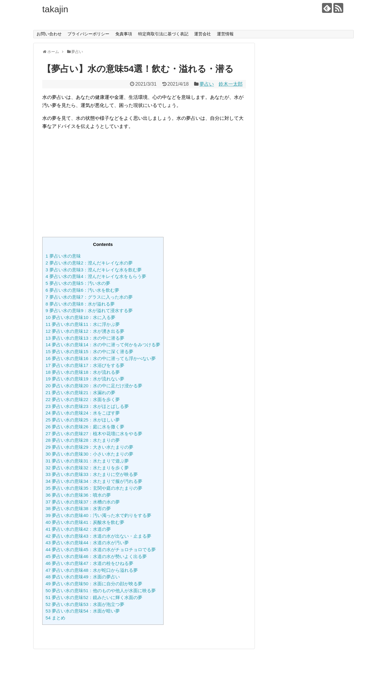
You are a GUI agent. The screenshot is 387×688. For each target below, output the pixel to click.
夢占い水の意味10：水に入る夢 (80, 317)
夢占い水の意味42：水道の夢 (78, 529)
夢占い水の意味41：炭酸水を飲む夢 (85, 522)
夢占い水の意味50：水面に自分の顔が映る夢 (94, 583)
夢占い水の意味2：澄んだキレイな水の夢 (89, 262)
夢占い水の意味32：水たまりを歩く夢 (87, 467)
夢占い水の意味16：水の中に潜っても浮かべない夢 (101, 358)
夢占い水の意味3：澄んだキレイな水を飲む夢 (94, 269)
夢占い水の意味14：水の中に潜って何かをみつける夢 (103, 344)
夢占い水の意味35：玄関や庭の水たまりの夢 (94, 488)
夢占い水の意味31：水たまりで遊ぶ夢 (87, 460)
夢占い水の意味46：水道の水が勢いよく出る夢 (96, 556)
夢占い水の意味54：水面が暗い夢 (83, 610)
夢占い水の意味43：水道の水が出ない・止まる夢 (98, 536)
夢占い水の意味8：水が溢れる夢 (80, 303)
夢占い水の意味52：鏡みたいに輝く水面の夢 (94, 597)
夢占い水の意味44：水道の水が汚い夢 (87, 542)
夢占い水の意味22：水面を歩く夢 (83, 399)
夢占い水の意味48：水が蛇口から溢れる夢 (92, 570)
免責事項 (123, 33)
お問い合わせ (49, 33)
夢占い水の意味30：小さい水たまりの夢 (89, 453)
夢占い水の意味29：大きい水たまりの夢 (89, 447)
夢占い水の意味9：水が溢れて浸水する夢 (89, 310)
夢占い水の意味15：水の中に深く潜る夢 (89, 351)
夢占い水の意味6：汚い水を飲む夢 (82, 290)
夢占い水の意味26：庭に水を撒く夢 (85, 426)
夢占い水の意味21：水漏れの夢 (80, 392)
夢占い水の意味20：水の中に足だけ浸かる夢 (94, 385)
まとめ (55, 617)
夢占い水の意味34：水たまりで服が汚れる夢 (94, 481)
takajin (55, 9)
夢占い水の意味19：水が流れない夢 (85, 378)
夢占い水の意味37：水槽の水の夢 (83, 501)
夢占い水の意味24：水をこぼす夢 (83, 412)
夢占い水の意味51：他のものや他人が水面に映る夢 (101, 590)
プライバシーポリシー (88, 33)
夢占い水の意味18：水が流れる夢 (83, 372)
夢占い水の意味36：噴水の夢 (78, 495)
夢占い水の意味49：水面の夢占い (83, 576)
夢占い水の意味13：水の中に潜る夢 (85, 338)
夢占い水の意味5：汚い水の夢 (78, 283)
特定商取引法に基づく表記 (163, 33)
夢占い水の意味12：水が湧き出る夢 (85, 331)
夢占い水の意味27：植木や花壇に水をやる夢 (94, 433)
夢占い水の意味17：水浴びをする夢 (85, 365)
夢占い (206, 84)
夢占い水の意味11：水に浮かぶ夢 (83, 324)
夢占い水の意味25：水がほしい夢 (83, 419)
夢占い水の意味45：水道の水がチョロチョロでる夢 (101, 549)
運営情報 (225, 33)
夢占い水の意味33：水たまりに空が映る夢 (92, 474)
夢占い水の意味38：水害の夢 (78, 508)
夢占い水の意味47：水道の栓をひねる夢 (89, 563)
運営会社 (202, 33)
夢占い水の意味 (63, 255)
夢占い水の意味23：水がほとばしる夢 (87, 406)
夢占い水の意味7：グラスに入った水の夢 (89, 297)
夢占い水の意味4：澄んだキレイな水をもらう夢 (96, 276)
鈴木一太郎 (231, 84)
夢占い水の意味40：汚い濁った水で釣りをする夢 (98, 515)
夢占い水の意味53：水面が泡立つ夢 (85, 604)
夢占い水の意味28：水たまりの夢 (83, 440)
